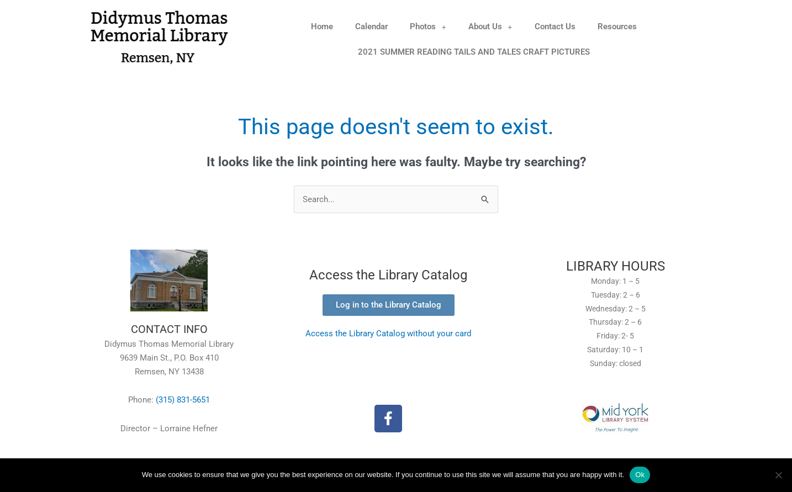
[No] (778, 474)
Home (322, 26)
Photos (428, 26)
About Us (490, 26)
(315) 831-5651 (183, 400)
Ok (640, 474)
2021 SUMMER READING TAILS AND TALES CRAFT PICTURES (474, 52)
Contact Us (555, 26)
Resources (617, 26)
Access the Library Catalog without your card (388, 333)
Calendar (371, 26)
